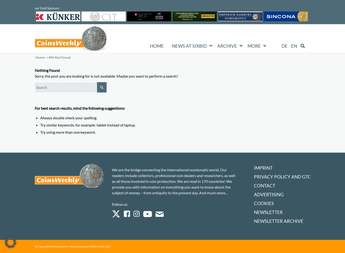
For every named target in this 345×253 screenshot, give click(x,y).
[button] (10, 242)
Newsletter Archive (278, 221)
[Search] (71, 87)
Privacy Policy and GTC (282, 176)
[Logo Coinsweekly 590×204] (71, 39)
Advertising (269, 194)
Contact (264, 185)
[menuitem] (284, 46)
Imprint (263, 168)
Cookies (264, 203)
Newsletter (268, 212)
